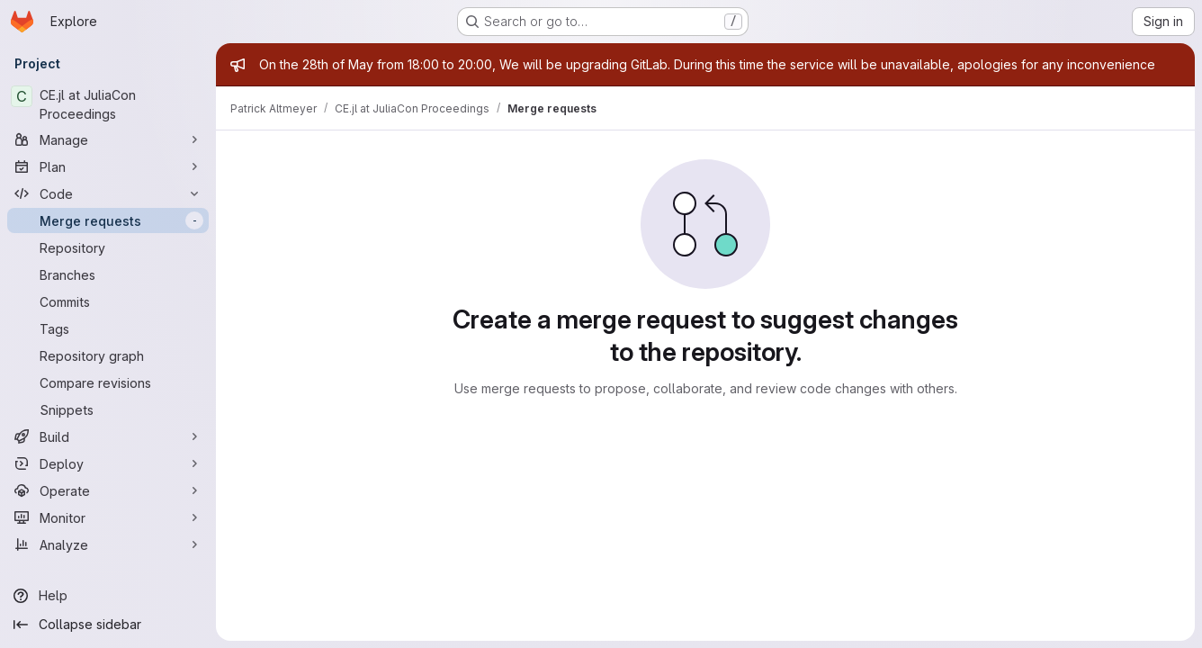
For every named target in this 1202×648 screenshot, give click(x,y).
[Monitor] (108, 517)
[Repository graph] (108, 355)
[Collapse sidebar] (108, 624)
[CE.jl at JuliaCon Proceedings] (108, 104)
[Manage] (108, 139)
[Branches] (108, 274)
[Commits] (108, 301)
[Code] (108, 193)
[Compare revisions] (108, 382)
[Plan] (108, 166)
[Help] (108, 595)
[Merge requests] (108, 220)
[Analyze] (108, 544)
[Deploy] (108, 463)
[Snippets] (108, 409)
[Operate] (108, 490)
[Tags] (108, 328)
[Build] (108, 436)
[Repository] (108, 247)
